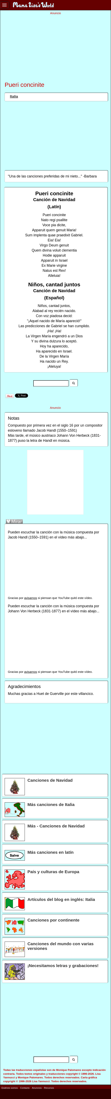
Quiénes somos (9, 1087)
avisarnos (30, 598)
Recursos (49, 1087)
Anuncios (37, 1087)
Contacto (25, 1087)
